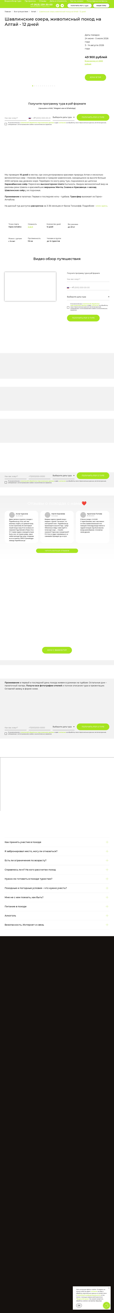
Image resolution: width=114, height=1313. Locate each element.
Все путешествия (21, 12)
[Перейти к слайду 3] (36, 85)
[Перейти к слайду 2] (34, 85)
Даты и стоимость (58, 1)
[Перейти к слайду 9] (48, 85)
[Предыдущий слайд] (9, 61)
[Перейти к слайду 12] (54, 85)
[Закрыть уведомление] (109, 1288)
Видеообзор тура (12, 1)
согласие (94, 1291)
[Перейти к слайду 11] (52, 85)
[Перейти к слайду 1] (32, 85)
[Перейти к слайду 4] (38, 85)
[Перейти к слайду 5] (40, 85)
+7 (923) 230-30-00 (41, 4)
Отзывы (42, 1)
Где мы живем (76, 1)
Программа (30, 1)
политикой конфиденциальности (89, 1295)
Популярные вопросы (97, 1)
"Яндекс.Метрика (82, 1299)
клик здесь (101, 206)
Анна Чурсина (22, 514)
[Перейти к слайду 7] (44, 85)
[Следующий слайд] (78, 61)
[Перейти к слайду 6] (42, 85)
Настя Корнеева (58, 514)
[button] (95, 77)
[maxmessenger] (57, 5)
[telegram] (62, 5)
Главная (8, 12)
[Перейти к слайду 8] (46, 85)
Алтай (33, 12)
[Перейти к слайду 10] (50, 85)
